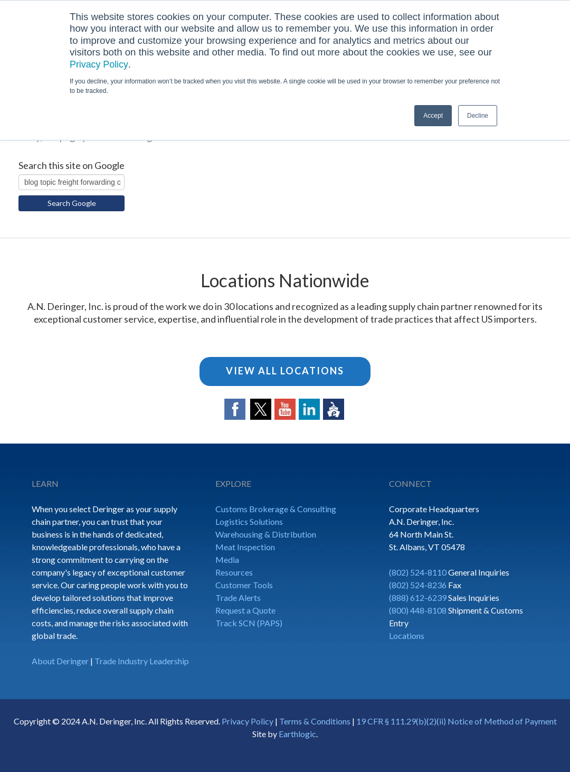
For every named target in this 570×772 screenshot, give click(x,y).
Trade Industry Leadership (141, 661)
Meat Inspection (245, 547)
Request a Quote (245, 610)
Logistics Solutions (249, 521)
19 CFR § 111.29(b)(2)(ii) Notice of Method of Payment (456, 721)
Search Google (72, 203)
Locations (406, 635)
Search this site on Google (71, 165)
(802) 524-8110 (417, 572)
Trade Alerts (238, 597)
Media (227, 559)
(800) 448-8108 (417, 610)
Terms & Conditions (314, 721)
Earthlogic (297, 734)
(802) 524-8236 (417, 585)
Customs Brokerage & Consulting (275, 509)
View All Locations (285, 370)
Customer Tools (244, 585)
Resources (234, 572)
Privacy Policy (100, 64)
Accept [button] (433, 115)
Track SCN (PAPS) (248, 623)
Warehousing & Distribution (265, 534)
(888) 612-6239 (417, 597)
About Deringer (60, 661)
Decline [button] (477, 115)
